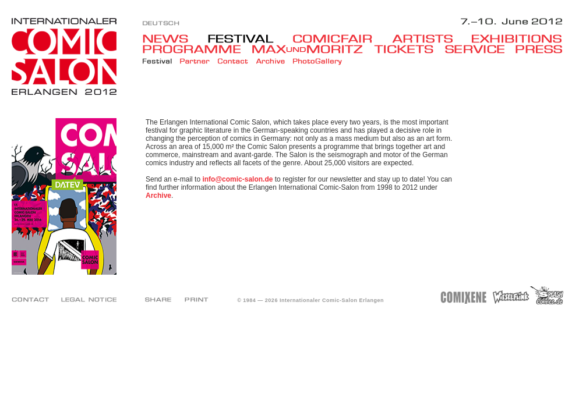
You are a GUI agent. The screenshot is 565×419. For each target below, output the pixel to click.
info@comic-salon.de (237, 179)
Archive (158, 195)
